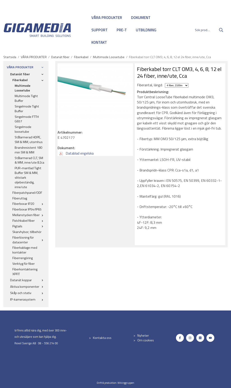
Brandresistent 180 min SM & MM (28, 150)
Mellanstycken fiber (28, 214)
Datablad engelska (76, 153)
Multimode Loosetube (22, 88)
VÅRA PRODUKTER (106, 18)
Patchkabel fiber (28, 220)
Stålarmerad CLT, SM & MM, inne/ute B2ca (29, 160)
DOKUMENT (140, 18)
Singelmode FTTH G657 (27, 119)
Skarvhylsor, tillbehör (27, 231)
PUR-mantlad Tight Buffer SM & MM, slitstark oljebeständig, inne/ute (28, 177)
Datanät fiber (27, 74)
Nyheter (143, 335)
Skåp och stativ (27, 292)
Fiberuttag (19, 198)
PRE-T (122, 30)
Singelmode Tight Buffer (27, 109)
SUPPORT (99, 30)
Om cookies (145, 340)
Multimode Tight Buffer (26, 98)
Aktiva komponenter (27, 286)
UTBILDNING (146, 30)
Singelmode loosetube (23, 129)
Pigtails (28, 226)
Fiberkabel (28, 80)
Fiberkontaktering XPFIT (24, 271)
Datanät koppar (27, 280)
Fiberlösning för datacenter (28, 240)
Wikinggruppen (126, 383)
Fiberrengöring (22, 258)
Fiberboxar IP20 (28, 203)
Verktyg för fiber (23, 263)
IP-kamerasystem (27, 299)
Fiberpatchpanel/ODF (27, 192)
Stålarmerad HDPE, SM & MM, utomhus (29, 139)
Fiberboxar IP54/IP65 (27, 209)
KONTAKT (99, 42)
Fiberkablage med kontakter (24, 250)
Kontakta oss (102, 337)
